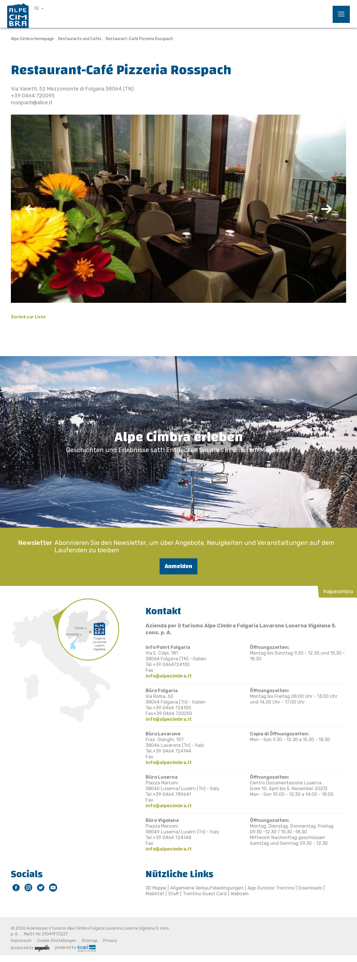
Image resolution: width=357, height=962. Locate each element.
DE (36, 8)
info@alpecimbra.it (169, 676)
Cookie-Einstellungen (56, 940)
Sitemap (90, 940)
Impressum (21, 940)
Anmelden (178, 566)
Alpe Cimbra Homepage (32, 38)
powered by (75, 948)
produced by (30, 948)
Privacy (110, 940)
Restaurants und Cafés (79, 38)
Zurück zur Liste (28, 317)
